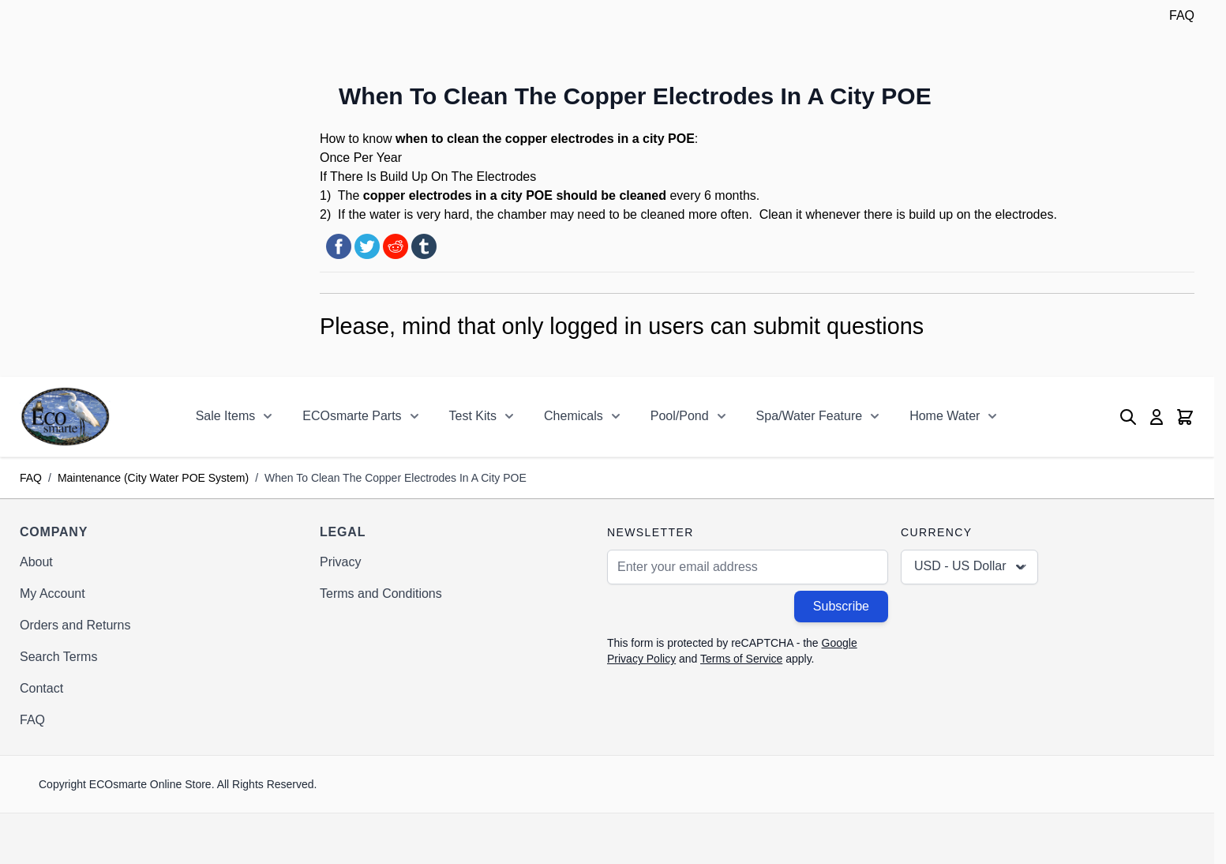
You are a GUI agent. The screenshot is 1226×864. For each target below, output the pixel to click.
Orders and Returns (75, 625)
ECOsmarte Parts (351, 416)
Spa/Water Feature (809, 416)
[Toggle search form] (1128, 417)
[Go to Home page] (65, 416)
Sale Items (226, 416)
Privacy (340, 562)
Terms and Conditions (381, 593)
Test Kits (473, 416)
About (36, 562)
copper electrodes (559, 138)
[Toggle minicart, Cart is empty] (1185, 417)
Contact (41, 688)
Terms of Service (741, 658)
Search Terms (58, 656)
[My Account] (1156, 417)
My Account (52, 593)
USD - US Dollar (971, 567)
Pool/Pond (679, 416)
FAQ (1181, 15)
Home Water (944, 416)
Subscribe (841, 606)
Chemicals (573, 416)
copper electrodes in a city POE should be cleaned (514, 195)
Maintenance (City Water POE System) (153, 477)
